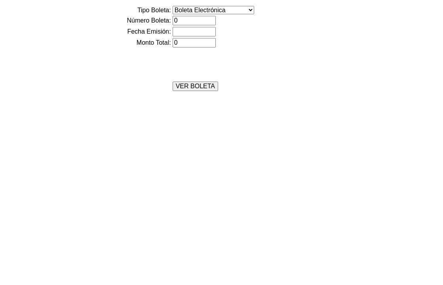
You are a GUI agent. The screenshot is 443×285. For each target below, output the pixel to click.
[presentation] (187, 64)
